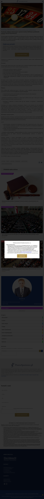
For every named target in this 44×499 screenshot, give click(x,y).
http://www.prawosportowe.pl (26, 252)
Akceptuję (22, 256)
